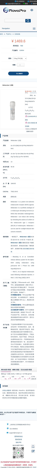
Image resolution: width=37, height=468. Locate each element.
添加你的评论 (33, 92)
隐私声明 (18, 442)
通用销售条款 (18, 436)
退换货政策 (18, 439)
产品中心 (8, 34)
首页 (1, 34)
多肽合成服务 (6, 390)
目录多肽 (17, 34)
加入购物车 (19, 73)
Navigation (6, 28)
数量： (15, 65)
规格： (10, 58)
